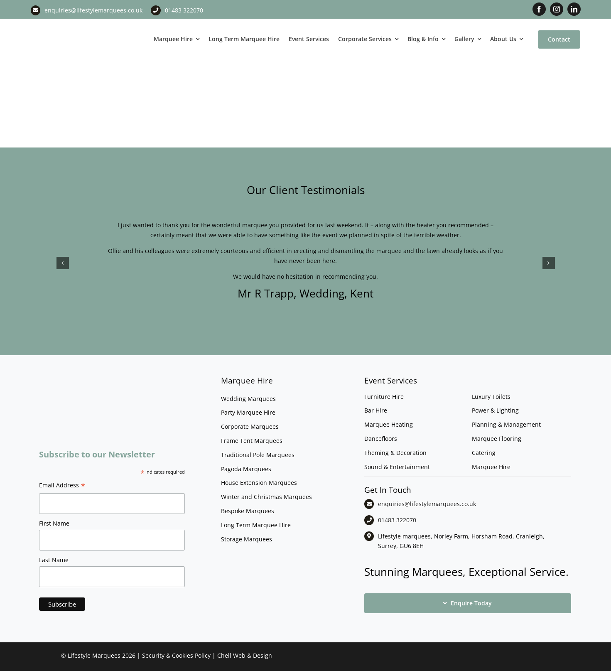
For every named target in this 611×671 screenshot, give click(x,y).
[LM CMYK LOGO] (72, 24)
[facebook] (539, 9)
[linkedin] (574, 9)
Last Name (54, 560)
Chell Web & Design (244, 655)
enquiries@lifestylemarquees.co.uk (93, 10)
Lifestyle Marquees (94, 655)
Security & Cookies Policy (176, 655)
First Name (54, 523)
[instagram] (556, 9)
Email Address (62, 486)
